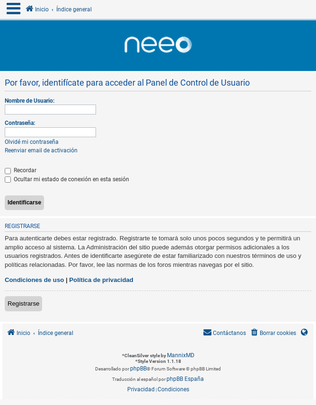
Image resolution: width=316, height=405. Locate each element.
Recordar (20, 170)
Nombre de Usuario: (29, 100)
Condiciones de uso (34, 279)
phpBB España (185, 379)
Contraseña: (20, 123)
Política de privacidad (101, 279)
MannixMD (180, 355)
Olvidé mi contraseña (32, 142)
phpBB (138, 368)
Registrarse (23, 303)
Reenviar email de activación (41, 150)
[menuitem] (272, 333)
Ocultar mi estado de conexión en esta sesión (67, 179)
